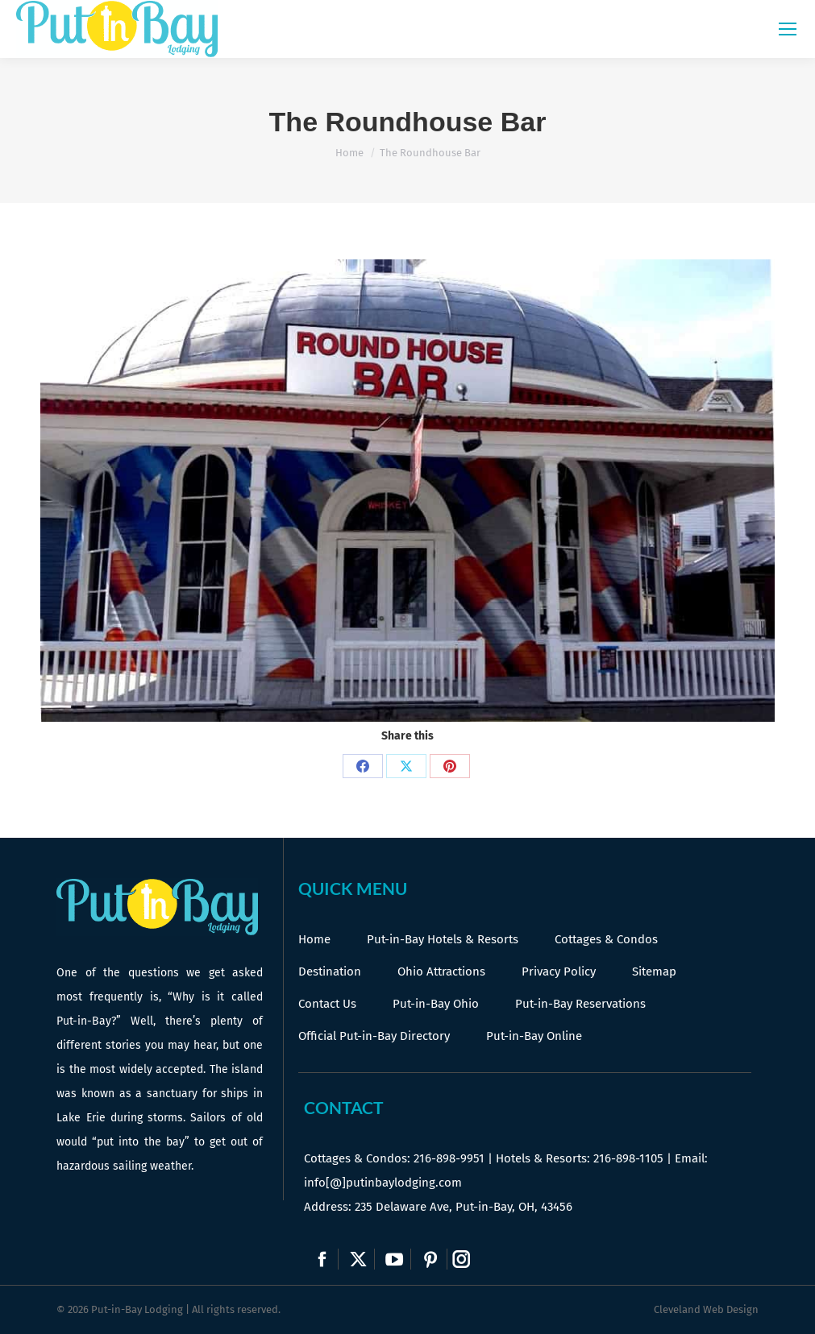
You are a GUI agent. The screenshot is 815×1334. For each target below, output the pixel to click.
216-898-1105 (628, 1158)
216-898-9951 (449, 1158)
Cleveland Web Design (706, 1309)
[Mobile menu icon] (787, 29)
